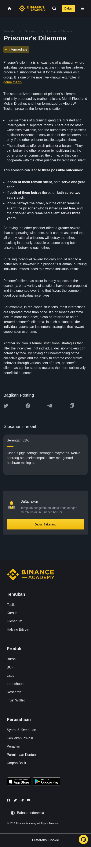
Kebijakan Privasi (20, 738)
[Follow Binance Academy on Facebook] (8, 800)
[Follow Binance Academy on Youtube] (28, 800)
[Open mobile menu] (82, 8)
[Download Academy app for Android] (46, 782)
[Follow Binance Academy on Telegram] (22, 800)
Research (14, 692)
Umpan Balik (16, 763)
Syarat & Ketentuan (21, 730)
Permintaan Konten (21, 754)
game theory (12, 82)
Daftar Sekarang (45, 524)
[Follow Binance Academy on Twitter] (15, 800)
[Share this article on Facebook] (27, 405)
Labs (10, 675)
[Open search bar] (53, 8)
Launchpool (15, 684)
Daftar (68, 8)
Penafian (13, 746)
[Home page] (32, 8)
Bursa (11, 659)
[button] (82, 8)
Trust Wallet (16, 700)
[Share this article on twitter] (5, 405)
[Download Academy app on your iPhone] (19, 782)
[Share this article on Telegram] (49, 405)
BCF (10, 667)
